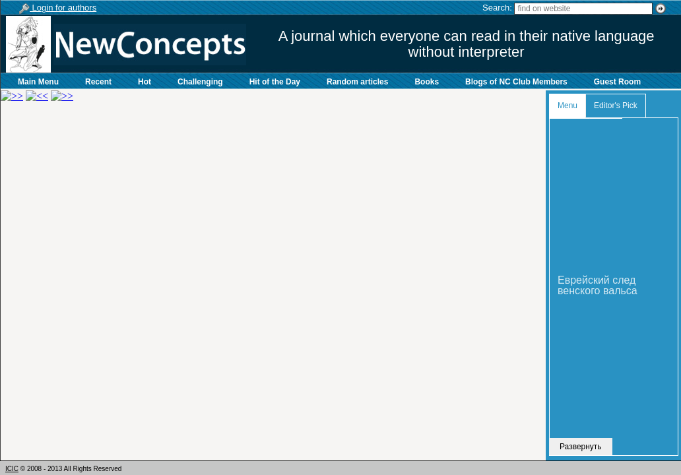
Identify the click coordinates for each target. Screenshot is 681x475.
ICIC (11, 468)
